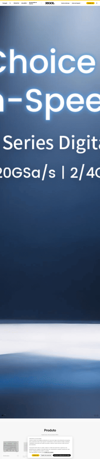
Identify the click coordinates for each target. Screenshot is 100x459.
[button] (95, 415)
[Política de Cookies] (49, 452)
